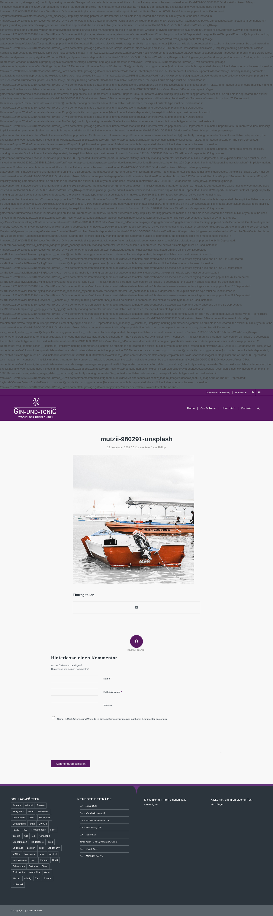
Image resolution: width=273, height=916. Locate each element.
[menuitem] (218, 392)
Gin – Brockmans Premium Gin (94, 820)
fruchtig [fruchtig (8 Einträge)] (16, 836)
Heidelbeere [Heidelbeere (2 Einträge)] (37, 842)
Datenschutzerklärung (218, 392)
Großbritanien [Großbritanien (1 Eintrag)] (20, 842)
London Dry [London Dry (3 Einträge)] (54, 848)
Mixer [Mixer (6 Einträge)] (42, 854)
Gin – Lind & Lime (89, 849)
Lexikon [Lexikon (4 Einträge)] (31, 848)
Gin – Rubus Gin (88, 834)
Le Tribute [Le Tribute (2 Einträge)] (18, 848)
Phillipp (161, 447)
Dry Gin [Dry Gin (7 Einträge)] (43, 823)
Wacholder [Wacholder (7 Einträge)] (34, 872)
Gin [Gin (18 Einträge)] (33, 836)
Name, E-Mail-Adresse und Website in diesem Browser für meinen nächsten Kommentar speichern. (112, 719)
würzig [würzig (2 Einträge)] (27, 878)
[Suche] (258, 408)
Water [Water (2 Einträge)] (47, 872)
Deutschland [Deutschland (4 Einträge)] (19, 823)
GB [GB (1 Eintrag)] (26, 836)
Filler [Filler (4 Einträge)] (52, 829)
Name (107, 678)
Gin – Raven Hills (88, 805)
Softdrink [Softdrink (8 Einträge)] (33, 866)
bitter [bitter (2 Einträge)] (30, 811)
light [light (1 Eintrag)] (41, 848)
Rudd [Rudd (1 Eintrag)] (55, 860)
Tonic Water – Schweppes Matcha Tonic (98, 841)
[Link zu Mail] (259, 392)
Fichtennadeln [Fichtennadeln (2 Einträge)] (39, 829)
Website (107, 705)
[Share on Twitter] (136, 607)
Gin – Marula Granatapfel (92, 813)
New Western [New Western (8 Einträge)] (20, 860)
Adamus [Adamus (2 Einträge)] (17, 805)
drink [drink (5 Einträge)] (32, 823)
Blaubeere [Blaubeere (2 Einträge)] (43, 811)
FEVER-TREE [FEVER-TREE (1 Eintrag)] (20, 829)
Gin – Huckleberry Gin (91, 827)
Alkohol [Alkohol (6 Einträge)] (29, 805)
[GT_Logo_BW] (35, 408)
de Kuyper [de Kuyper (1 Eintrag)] (44, 817)
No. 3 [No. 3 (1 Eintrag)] (33, 860)
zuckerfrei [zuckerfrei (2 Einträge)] (18, 884)
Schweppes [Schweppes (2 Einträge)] (19, 866)
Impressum (241, 392)
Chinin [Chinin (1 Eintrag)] (32, 817)
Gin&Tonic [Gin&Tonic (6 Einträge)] (44, 836)
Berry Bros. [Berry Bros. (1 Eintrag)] (18, 811)
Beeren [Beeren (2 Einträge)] (40, 805)
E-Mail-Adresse (112, 692)
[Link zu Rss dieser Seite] (253, 392)
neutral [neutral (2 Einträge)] (53, 854)
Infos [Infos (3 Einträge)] (50, 842)
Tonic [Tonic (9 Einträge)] (45, 866)
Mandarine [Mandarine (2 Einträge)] (30, 854)
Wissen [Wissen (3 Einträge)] (16, 878)
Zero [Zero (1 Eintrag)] (37, 878)
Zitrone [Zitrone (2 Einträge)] (47, 878)
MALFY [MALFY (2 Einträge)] (16, 854)
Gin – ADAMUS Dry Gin (91, 856)
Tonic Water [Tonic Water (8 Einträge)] (19, 872)
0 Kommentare (141, 447)
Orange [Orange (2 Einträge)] (44, 860)
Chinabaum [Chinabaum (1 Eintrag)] (19, 817)
